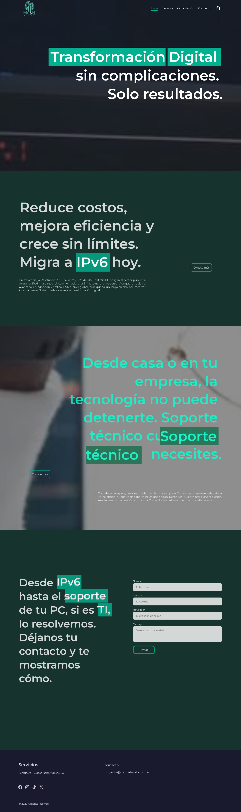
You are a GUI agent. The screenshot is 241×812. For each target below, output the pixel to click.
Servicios (167, 8)
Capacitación (185, 8)
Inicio (154, 8)
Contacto (204, 8)
